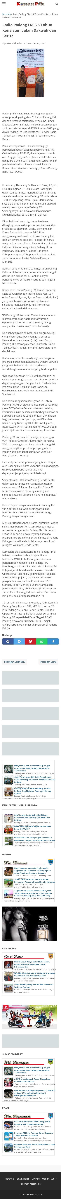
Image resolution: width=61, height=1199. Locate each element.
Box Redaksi (23, 1178)
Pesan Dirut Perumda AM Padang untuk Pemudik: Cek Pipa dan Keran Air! (32, 1122)
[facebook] (8, 641)
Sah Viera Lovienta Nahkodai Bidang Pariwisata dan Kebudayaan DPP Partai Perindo (32, 817)
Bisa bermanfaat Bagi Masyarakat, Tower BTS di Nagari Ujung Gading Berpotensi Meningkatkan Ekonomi (35, 1093)
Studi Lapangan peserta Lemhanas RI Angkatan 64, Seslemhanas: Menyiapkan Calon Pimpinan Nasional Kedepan (32, 870)
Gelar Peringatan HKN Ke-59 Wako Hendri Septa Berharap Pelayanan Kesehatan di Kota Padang (35, 779)
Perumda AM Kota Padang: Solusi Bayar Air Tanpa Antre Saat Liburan (33, 1134)
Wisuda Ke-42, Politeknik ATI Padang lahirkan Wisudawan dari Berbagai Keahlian (35, 974)
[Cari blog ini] (57, 4)
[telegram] (53, 641)
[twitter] (19, 641)
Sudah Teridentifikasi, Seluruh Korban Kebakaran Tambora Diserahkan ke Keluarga (34, 880)
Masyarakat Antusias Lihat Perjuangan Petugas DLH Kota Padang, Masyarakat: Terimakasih (32, 768)
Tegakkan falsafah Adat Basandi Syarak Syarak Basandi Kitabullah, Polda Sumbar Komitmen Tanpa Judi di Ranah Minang (33, 893)
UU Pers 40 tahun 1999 (43, 1178)
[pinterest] (30, 641)
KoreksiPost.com (34, 1194)
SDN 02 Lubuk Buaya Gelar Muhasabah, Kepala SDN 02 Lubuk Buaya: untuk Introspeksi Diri (32, 964)
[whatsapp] (41, 641)
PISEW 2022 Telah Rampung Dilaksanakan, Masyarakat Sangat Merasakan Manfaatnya (34, 839)
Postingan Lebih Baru (14, 661)
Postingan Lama (48, 661)
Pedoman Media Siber (30, 1183)
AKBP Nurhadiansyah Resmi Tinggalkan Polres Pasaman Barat (32, 1080)
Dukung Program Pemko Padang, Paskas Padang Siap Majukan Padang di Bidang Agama (32, 791)
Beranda (9, 1178)
